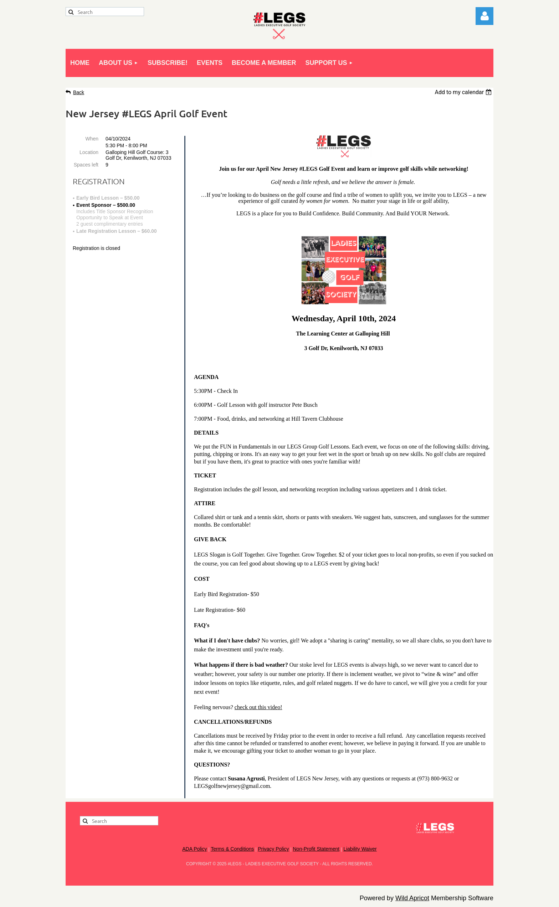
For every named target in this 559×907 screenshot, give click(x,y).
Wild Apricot (412, 898)
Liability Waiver (360, 849)
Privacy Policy (273, 849)
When (91, 139)
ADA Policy (194, 849)
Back (78, 92)
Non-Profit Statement (316, 849)
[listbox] (464, 92)
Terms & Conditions (232, 849)
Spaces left (86, 165)
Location (89, 152)
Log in (484, 16)
